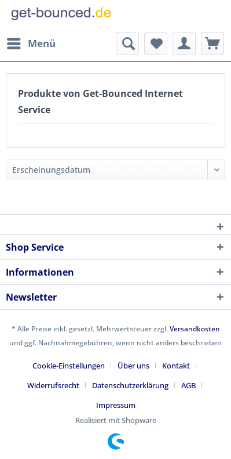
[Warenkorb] (212, 43)
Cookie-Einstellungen (68, 365)
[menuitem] (30, 43)
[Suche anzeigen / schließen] (127, 43)
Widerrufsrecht (53, 385)
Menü (31, 42)
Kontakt (176, 365)
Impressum (115, 405)
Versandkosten (195, 329)
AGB (188, 385)
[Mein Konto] (184, 43)
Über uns (133, 365)
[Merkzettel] (155, 43)
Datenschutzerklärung (130, 385)
